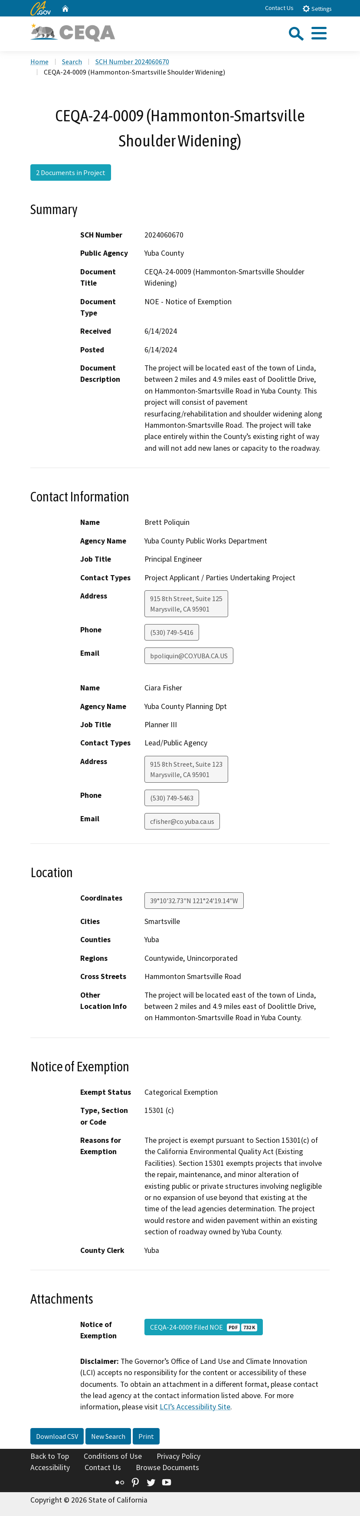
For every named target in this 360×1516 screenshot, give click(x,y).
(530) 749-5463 (171, 798)
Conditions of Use (113, 1456)
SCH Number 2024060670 (132, 61)
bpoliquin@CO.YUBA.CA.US (189, 655)
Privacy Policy (178, 1456)
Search (72, 61)
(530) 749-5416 (171, 632)
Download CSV (57, 1436)
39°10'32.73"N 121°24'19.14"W (194, 900)
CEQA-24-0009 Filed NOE (203, 1327)
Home (39, 61)
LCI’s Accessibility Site (195, 1407)
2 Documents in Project (70, 172)
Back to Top (49, 1456)
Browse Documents (167, 1467)
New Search (108, 1436)
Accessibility (50, 1467)
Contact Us (279, 8)
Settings (316, 8)
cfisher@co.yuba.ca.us (182, 821)
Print (146, 1436)
